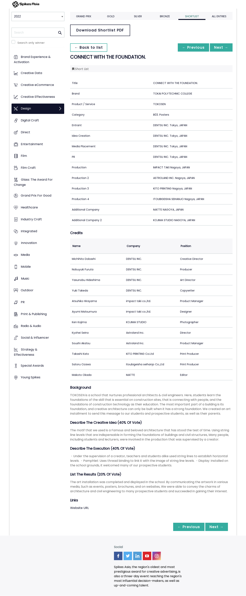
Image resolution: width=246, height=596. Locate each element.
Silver (138, 16)
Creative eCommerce (37, 85)
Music (25, 278)
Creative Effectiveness (38, 97)
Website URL (79, 508)
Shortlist (192, 16)
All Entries (219, 16)
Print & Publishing (34, 314)
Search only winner (31, 43)
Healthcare (29, 207)
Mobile (26, 266)
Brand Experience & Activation (32, 59)
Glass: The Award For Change (33, 182)
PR (23, 302)
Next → (221, 47)
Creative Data (31, 73)
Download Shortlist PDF (100, 30)
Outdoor (27, 290)
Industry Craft (31, 219)
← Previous (192, 47)
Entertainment (32, 144)
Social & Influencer (35, 338)
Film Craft (28, 167)
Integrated (29, 231)
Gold (111, 16)
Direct (25, 132)
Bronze (165, 16)
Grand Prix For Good (36, 195)
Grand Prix (83, 16)
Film (24, 156)
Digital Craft (30, 120)
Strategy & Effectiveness (25, 352)
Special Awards (32, 365)
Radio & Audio (31, 326)
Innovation (29, 243)
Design (26, 108)
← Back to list (89, 47)
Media (25, 255)
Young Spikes (30, 377)
